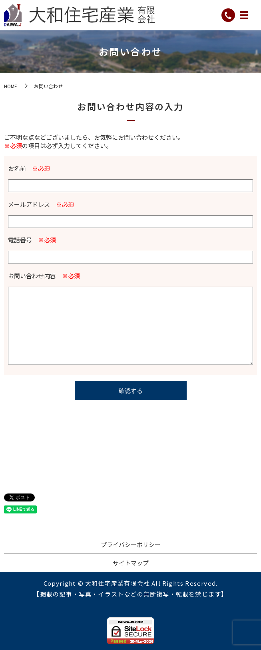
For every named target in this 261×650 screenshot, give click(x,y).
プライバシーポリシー (131, 544)
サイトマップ (131, 563)
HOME (10, 86)
